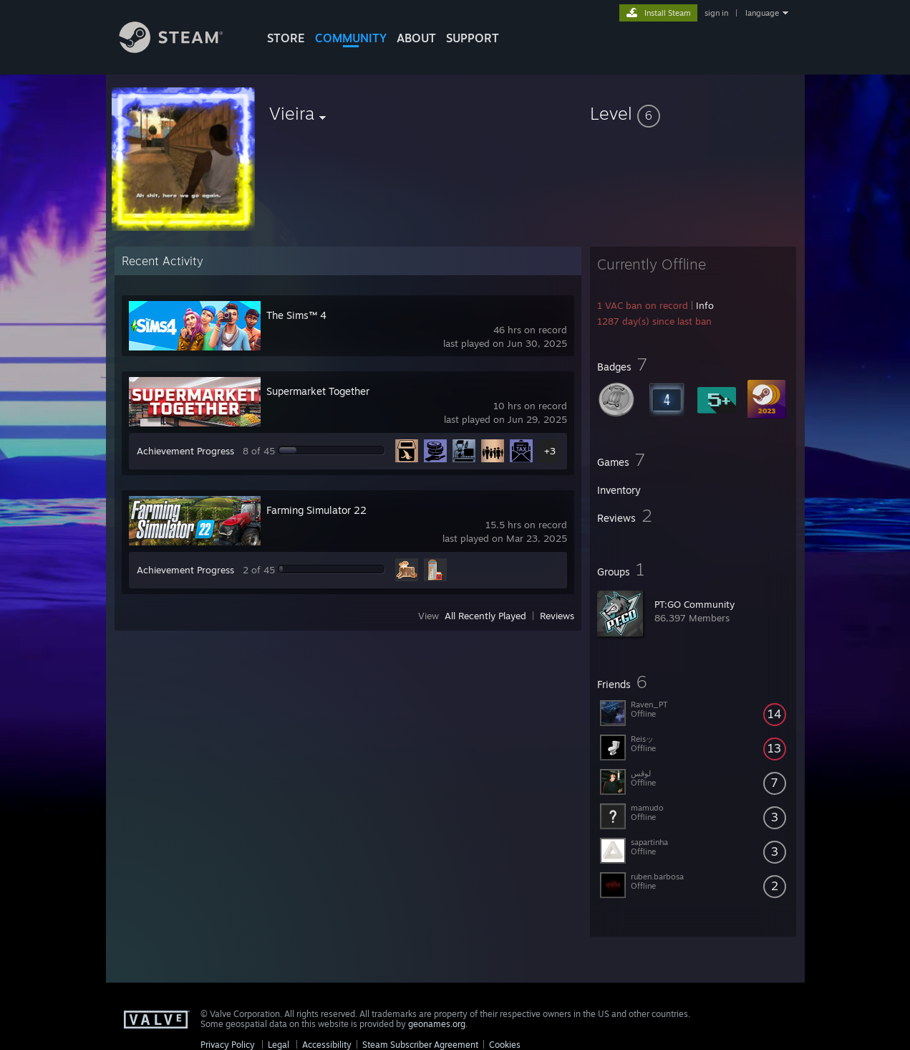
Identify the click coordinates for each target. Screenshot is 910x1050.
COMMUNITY (351, 38)
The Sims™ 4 (296, 315)
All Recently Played (485, 615)
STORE (286, 38)
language (762, 13)
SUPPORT (472, 38)
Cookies (505, 1044)
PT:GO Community (694, 604)
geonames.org (436, 1023)
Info (705, 305)
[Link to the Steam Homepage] (182, 49)
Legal (278, 1044)
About (416, 38)
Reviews (557, 615)
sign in (716, 13)
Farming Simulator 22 (316, 510)
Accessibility (327, 1044)
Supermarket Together (317, 391)
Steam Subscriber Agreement (420, 1044)
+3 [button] (550, 451)
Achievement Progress (185, 451)
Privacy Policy (227, 1044)
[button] (693, 113)
